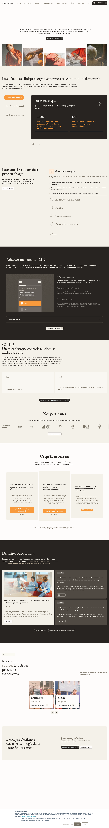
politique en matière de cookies (28, 816)
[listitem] (41, 695)
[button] (25, 3)
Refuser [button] (84, 824)
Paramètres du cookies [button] (68, 824)
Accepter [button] (77, 824)
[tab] (14, 97)
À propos (73, 3)
